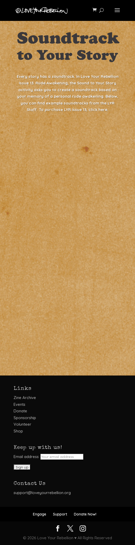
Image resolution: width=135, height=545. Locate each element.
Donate (20, 410)
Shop (18, 431)
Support (60, 514)
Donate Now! (85, 514)
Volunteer (22, 424)
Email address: (48, 456)
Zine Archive (25, 397)
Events (19, 404)
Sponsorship (25, 417)
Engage (39, 514)
